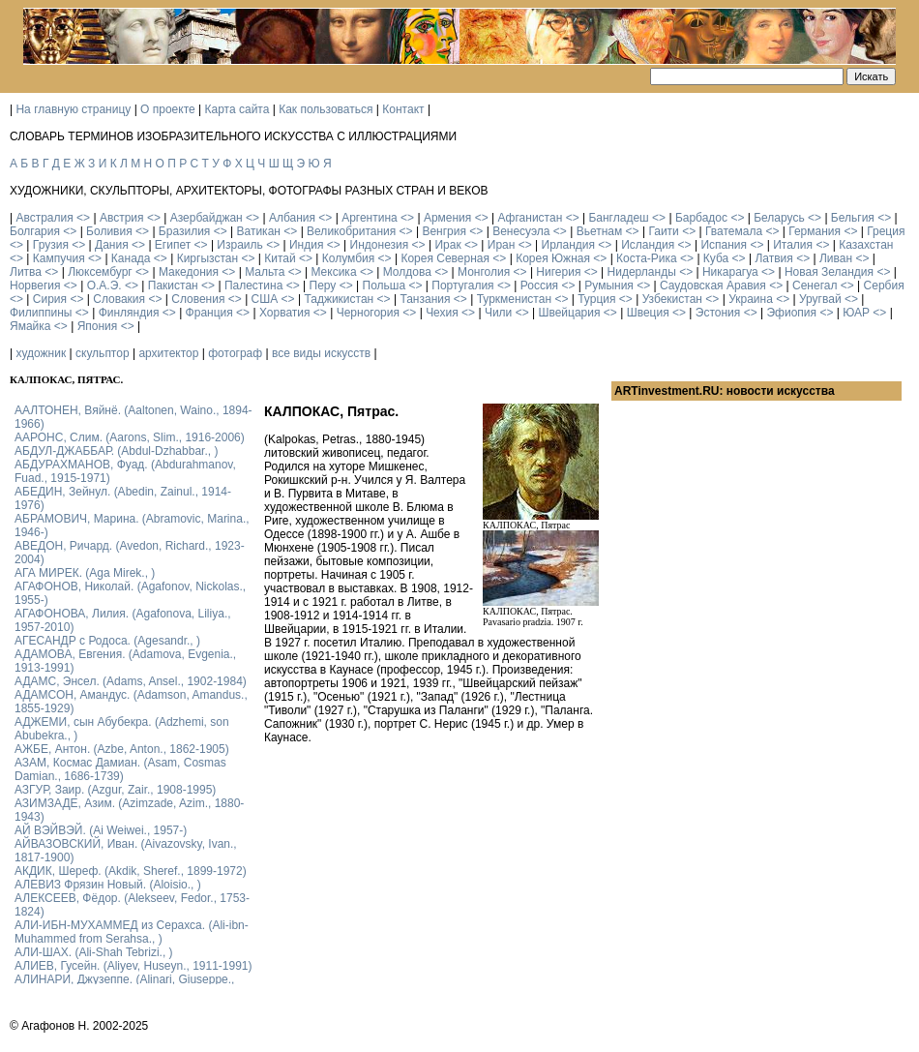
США (265, 299)
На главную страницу (73, 109)
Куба (715, 258)
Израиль (239, 245)
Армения (447, 218)
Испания (723, 245)
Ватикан (259, 231)
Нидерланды (642, 272)
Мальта (264, 272)
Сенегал (814, 285)
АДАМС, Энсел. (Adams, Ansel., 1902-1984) (131, 681)
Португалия (462, 285)
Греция (885, 231)
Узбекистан (672, 299)
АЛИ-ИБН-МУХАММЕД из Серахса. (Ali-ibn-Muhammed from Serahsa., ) (132, 932)
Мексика (333, 272)
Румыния (609, 285)
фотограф (235, 353)
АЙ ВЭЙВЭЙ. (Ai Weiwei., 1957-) (101, 830)
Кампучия (59, 258)
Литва (26, 272)
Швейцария (569, 312)
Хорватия (285, 312)
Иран (502, 245)
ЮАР (856, 312)
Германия (814, 231)
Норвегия (35, 285)
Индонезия (379, 245)
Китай (279, 258)
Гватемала (733, 231)
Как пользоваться (325, 109)
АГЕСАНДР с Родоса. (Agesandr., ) (107, 640)
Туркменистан (514, 299)
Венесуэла (520, 231)
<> (83, 218)
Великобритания (351, 231)
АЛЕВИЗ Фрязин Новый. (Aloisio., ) (108, 884)
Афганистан (529, 218)
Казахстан (866, 245)
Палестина (253, 285)
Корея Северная (444, 258)
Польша (384, 285)
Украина (750, 299)
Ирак (447, 245)
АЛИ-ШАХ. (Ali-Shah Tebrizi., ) (94, 952)
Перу (323, 285)
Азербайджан (206, 218)
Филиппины (41, 312)
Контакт (403, 109)
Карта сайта (237, 109)
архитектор (168, 353)
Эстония (718, 312)
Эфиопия (791, 312)
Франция (209, 312)
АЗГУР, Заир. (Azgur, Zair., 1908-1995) (115, 790)
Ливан (835, 258)
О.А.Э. (104, 285)
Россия (539, 285)
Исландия (647, 245)
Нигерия (558, 272)
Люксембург (100, 272)
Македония (189, 272)
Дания (112, 245)
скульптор (102, 353)
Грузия (51, 245)
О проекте (167, 109)
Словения (197, 299)
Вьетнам (600, 231)
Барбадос (701, 218)
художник (40, 353)
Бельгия (853, 218)
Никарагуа (730, 272)
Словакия (119, 299)
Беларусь (779, 218)
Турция (596, 299)
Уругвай (820, 299)
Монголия (484, 272)
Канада (131, 258)
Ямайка (30, 326)
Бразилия (185, 231)
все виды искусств (321, 353)
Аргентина (369, 218)
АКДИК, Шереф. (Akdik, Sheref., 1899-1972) (131, 871)
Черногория (368, 312)
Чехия (442, 312)
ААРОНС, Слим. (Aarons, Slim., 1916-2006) (130, 437)
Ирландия (568, 245)
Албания (292, 218)
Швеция (648, 312)
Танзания (425, 299)
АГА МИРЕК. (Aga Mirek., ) (85, 573)
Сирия (50, 299)
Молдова (407, 272)
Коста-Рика (646, 258)
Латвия (773, 258)
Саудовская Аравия (713, 285)
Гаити (663, 231)
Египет (173, 245)
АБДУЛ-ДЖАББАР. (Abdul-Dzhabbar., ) (116, 451)
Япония (97, 326)
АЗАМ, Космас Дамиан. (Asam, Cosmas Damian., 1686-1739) (120, 769)
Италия (793, 245)
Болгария (35, 231)
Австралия (44, 218)
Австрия (122, 218)
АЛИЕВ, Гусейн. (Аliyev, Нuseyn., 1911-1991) (133, 966)
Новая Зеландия (829, 272)
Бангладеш (618, 218)
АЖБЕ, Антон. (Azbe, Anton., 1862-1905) (122, 749)
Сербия (884, 285)
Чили (498, 312)
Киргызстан (207, 258)
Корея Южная (553, 258)
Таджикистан (338, 299)
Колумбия (348, 258)
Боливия (109, 231)
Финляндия (129, 312)
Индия (306, 245)
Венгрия (444, 231)
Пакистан (173, 285)
